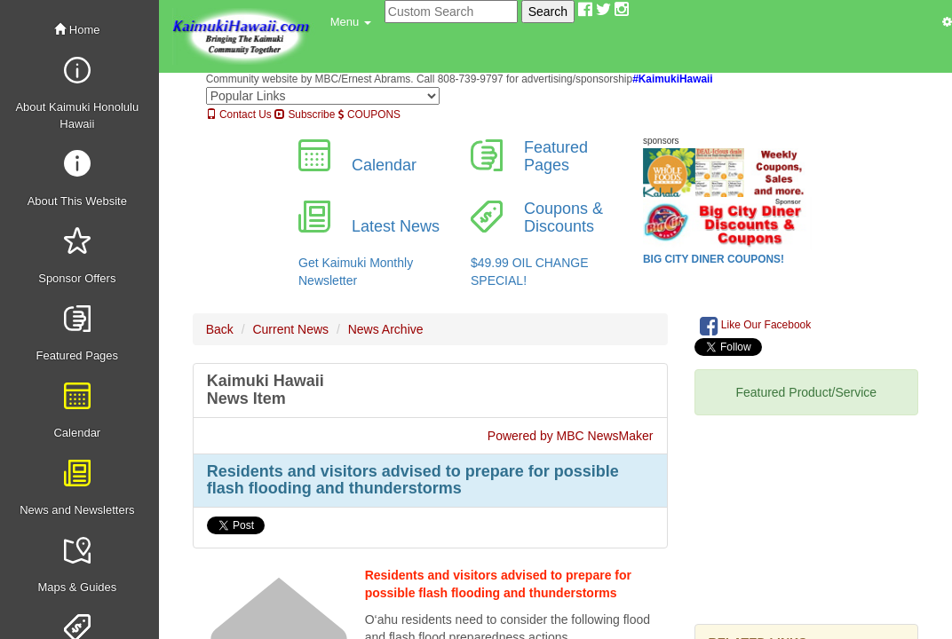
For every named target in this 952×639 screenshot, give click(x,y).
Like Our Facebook (756, 325)
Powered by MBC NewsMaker (571, 436)
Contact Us (239, 114)
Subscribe (304, 114)
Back (220, 329)
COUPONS (369, 114)
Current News (290, 329)
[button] (351, 22)
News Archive (386, 329)
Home (76, 29)
